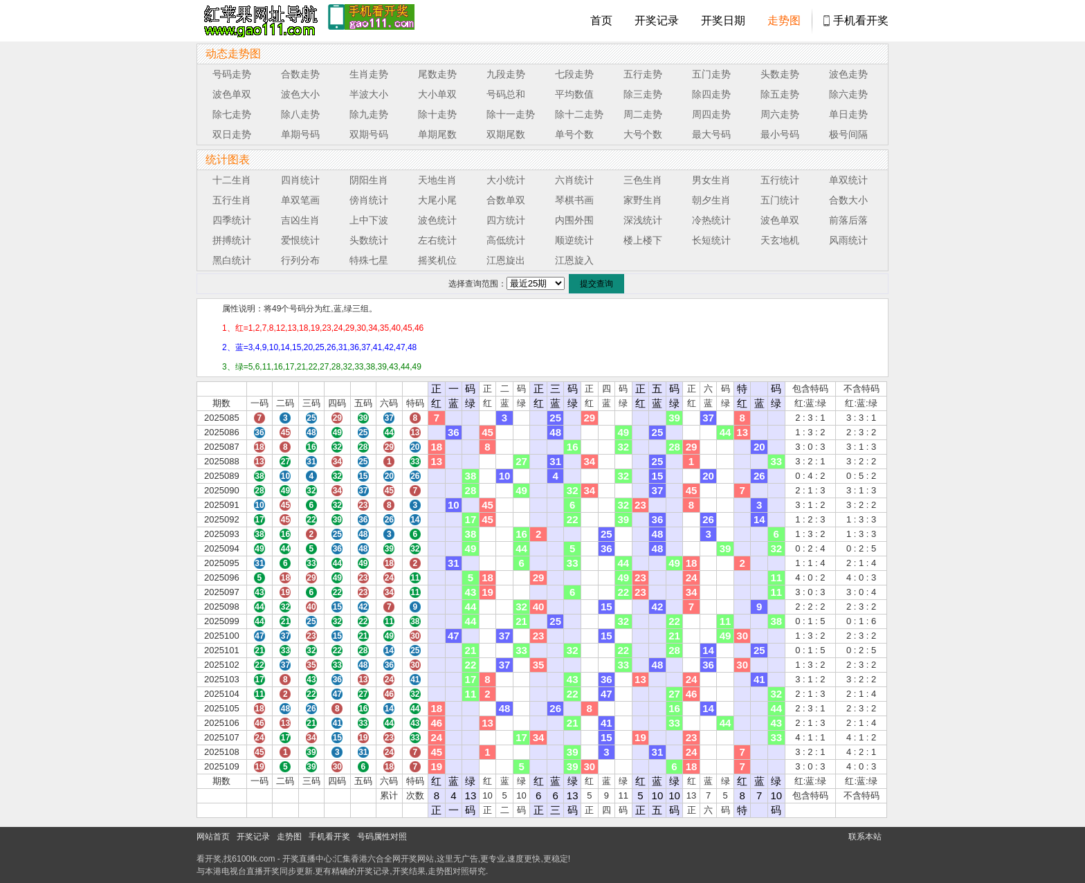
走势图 (784, 20)
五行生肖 (231, 200)
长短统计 (711, 240)
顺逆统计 (574, 240)
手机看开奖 (860, 20)
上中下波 (368, 220)
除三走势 (642, 94)
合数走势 (300, 74)
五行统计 (779, 179)
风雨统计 (848, 240)
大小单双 (437, 94)
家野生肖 (642, 200)
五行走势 (642, 74)
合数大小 (848, 200)
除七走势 (231, 114)
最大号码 (711, 134)
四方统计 (505, 220)
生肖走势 (368, 74)
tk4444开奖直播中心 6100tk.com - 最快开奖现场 (259, 20)
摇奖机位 (437, 260)
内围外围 (574, 220)
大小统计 (505, 179)
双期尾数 (505, 134)
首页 (601, 20)
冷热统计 (711, 220)
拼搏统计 (231, 240)
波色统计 (437, 220)
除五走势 (779, 94)
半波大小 (368, 94)
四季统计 (231, 220)
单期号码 (300, 134)
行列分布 (300, 260)
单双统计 (848, 179)
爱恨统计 (300, 240)
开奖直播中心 (307, 859)
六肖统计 (574, 179)
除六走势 (848, 94)
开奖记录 (657, 20)
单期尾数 (437, 134)
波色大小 (300, 94)
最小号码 (779, 134)
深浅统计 (642, 220)
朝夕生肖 (711, 200)
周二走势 (642, 114)
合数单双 (505, 200)
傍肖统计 (368, 200)
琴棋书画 (574, 200)
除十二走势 (579, 114)
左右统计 (437, 240)
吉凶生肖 (300, 220)
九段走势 (505, 74)
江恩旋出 (505, 260)
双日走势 (231, 134)
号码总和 (505, 94)
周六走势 (779, 114)
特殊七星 (368, 260)
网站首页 (213, 836)
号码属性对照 (382, 836)
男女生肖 (711, 179)
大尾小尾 (437, 200)
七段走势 (574, 74)
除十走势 (437, 114)
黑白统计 (231, 260)
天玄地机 (779, 240)
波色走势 (848, 74)
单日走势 (848, 114)
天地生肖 (437, 179)
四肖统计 (300, 179)
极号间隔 (848, 134)
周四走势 (711, 114)
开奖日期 (723, 20)
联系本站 (865, 836)
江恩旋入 (574, 260)
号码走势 (231, 74)
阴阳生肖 (368, 179)
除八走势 (300, 114)
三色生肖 (642, 179)
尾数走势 (437, 74)
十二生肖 (231, 179)
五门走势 (711, 74)
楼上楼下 (642, 240)
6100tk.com (253, 859)
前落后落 (848, 220)
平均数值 (574, 94)
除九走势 (368, 114)
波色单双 (231, 94)
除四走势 (711, 94)
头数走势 (779, 74)
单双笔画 (300, 200)
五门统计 (779, 200)
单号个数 (574, 134)
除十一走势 (510, 114)
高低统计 (505, 240)
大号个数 (642, 134)
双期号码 (368, 134)
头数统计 (368, 240)
